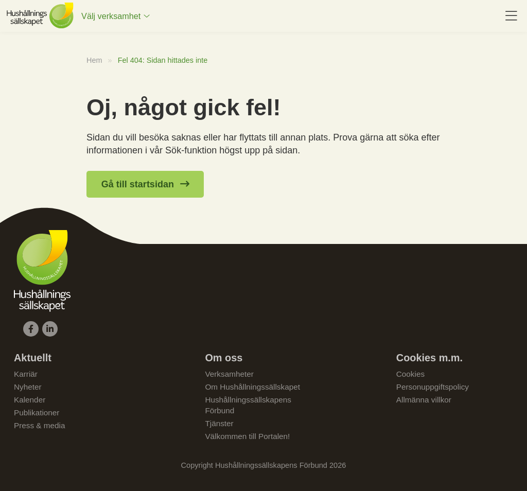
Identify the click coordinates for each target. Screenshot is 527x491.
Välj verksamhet (110, 16)
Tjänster (219, 423)
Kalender (29, 399)
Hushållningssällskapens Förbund (248, 405)
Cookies (410, 374)
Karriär (26, 374)
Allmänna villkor (423, 399)
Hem (94, 60)
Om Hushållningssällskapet (252, 386)
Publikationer (36, 412)
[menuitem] (115, 16)
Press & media (39, 425)
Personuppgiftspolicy (432, 386)
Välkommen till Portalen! (247, 436)
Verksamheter (229, 374)
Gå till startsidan (137, 184)
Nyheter (28, 386)
